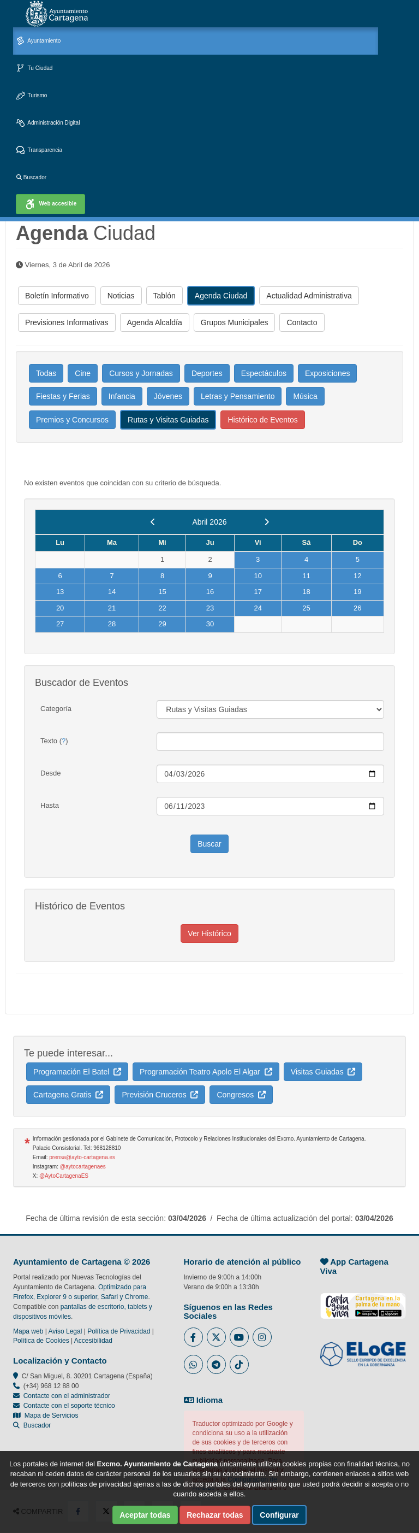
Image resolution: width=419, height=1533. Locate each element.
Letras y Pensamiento (237, 396)
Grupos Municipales (234, 322)
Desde (50, 773)
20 (60, 608)
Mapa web (28, 1331)
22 (162, 608)
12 (357, 576)
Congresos (241, 1094)
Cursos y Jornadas (141, 373)
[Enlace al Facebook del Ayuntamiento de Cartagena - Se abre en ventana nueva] (193, 1337)
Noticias (121, 295)
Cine (83, 373)
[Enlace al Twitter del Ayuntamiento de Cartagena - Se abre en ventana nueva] (216, 1337)
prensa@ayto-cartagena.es (82, 1157)
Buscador (31, 177)
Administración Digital (48, 123)
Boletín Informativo (57, 295)
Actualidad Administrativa (308, 295)
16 (210, 592)
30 (210, 624)
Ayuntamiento (38, 41)
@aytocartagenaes (83, 1167)
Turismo (31, 96)
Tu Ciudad (34, 68)
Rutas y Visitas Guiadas (168, 419)
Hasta (49, 805)
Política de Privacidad (118, 1331)
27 (60, 624)
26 (357, 608)
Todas (46, 373)
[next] (266, 522)
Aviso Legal (65, 1331)
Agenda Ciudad (221, 295)
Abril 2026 (209, 522)
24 (257, 608)
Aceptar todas (144, 1515)
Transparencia (39, 150)
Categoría (55, 708)
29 (162, 624)
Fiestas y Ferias (63, 396)
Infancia (122, 396)
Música (305, 396)
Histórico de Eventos (262, 419)
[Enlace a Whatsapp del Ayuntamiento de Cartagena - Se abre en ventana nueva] (193, 1364)
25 (306, 608)
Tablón (164, 295)
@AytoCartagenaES (63, 1176)
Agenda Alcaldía (154, 322)
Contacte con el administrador (66, 1396)
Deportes (207, 373)
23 (210, 608)
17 (257, 592)
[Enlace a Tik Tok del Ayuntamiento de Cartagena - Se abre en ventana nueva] (239, 1364)
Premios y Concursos (72, 419)
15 (162, 592)
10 (257, 576)
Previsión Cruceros (160, 1094)
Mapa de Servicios (45, 1415)
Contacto (301, 322)
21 (112, 608)
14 (112, 592)
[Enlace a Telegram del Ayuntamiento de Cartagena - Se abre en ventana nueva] (216, 1364)
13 (60, 592)
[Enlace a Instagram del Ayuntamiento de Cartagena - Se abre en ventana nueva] (262, 1337)
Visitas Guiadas (323, 1071)
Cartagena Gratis (68, 1094)
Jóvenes (168, 396)
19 (357, 592)
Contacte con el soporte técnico (69, 1405)
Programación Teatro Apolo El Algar (206, 1071)
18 (306, 592)
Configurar (279, 1515)
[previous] (153, 522)
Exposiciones (327, 373)
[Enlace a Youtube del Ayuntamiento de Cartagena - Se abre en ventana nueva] (239, 1337)
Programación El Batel (77, 1071)
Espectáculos (263, 373)
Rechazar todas (215, 1515)
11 (306, 576)
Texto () (54, 741)
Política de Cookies (41, 1340)
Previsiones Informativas (67, 322)
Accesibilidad (93, 1340)
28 (112, 624)
